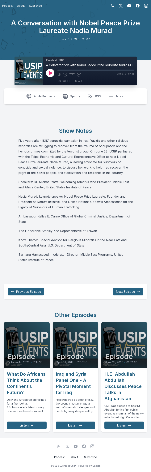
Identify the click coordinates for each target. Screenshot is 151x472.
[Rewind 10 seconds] (65, 75)
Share (78, 81)
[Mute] (59, 74)
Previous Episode (26, 292)
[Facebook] (137, 5)
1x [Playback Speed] (72, 74)
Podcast (7, 5)
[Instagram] (146, 5)
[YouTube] (129, 5)
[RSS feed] (112, 5)
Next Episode (128, 292)
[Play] (50, 73)
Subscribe (35, 5)
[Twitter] (120, 5)
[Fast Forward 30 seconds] (79, 75)
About (21, 5)
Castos (96, 465)
